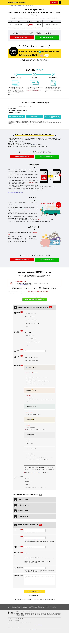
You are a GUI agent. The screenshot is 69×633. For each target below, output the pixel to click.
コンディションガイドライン (36, 472)
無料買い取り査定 (33, 144)
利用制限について (53, 606)
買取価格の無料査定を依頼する (22, 37)
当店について (20, 606)
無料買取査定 (54, 2)
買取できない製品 (38, 606)
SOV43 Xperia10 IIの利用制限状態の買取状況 (52, 117)
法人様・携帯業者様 (46, 606)
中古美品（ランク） (31, 367)
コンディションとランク (12, 607)
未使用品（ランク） (31, 419)
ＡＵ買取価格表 (19, 5)
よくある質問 (32, 606)
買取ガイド (15, 606)
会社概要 (30, 607)
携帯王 (34, 629)
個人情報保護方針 (24, 607)
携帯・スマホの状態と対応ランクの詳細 (16, 116)
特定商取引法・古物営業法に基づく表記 (39, 607)
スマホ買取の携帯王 (12, 5)
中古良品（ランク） (31, 390)
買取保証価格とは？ (34, 116)
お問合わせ (48, 607)
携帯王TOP (10, 606)
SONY (24, 5)
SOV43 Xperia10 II (43, 18)
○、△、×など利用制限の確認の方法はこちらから (23, 284)
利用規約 (18, 607)
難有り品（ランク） (31, 406)
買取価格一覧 (26, 606)
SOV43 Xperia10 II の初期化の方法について (15, 192)
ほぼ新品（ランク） (31, 434)
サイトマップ (54, 607)
